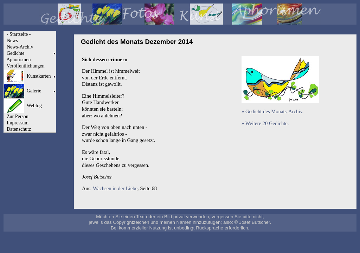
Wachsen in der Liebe (115, 188)
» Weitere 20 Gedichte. (265, 123)
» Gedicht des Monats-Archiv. (273, 111)
